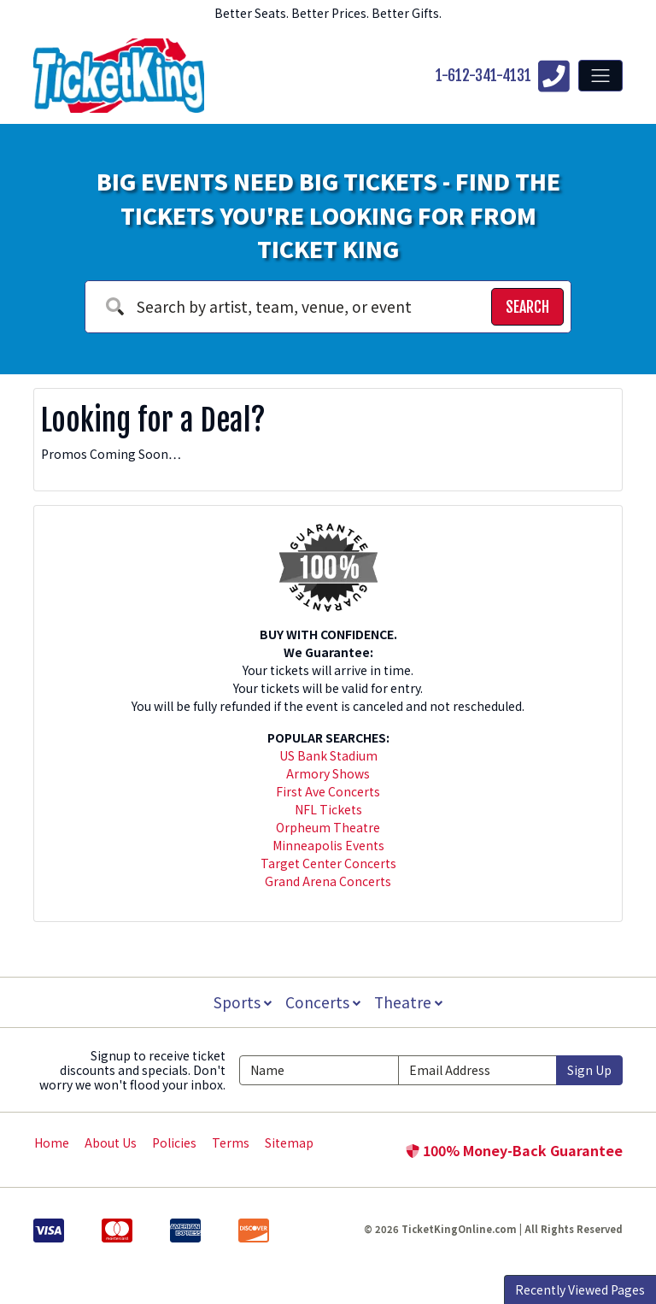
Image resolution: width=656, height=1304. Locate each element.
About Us (111, 1142)
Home (51, 1142)
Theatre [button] (410, 1002)
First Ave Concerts (328, 791)
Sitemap (289, 1142)
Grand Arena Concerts (328, 881)
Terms (230, 1142)
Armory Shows (328, 773)
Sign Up (589, 1069)
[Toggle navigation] (600, 75)
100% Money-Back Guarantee (514, 1150)
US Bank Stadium (328, 755)
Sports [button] (241, 1002)
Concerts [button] (322, 1002)
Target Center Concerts (328, 863)
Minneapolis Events (328, 845)
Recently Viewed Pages (580, 1289)
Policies (174, 1142)
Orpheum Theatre (328, 827)
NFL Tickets (328, 809)
